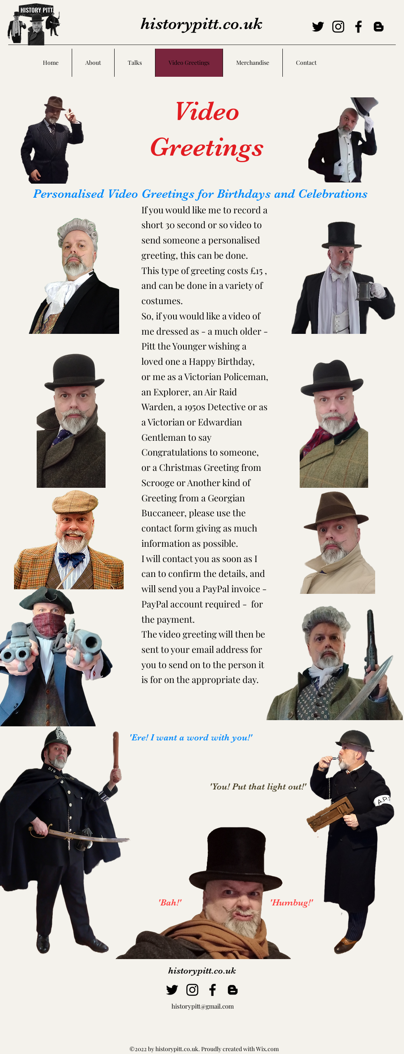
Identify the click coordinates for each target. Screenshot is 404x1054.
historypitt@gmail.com (202, 1006)
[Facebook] (358, 27)
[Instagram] (338, 27)
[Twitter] (318, 27)
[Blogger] (379, 27)
